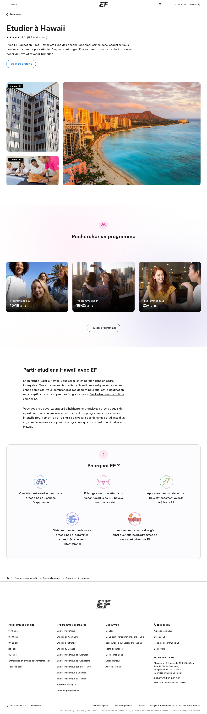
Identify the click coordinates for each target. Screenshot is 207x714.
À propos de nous (163, 631)
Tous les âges (15, 666)
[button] (12, 4)
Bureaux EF (159, 637)
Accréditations (113, 666)
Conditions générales (122, 705)
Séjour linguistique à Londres (71, 672)
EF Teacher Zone (114, 654)
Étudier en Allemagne (67, 637)
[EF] (103, 4)
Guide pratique (112, 660)
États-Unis (15, 14)
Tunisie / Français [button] (16, 705)
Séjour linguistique (66, 631)
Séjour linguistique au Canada (71, 678)
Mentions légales (100, 705)
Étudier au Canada (66, 648)
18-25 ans (13, 642)
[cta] (103, 328)
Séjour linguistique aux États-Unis (74, 666)
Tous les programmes (68, 690)
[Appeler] (185, 4)
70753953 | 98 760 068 (167, 678)
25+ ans (12, 648)
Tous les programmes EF (166, 642)
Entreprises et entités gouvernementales (29, 660)
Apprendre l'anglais (66, 684)
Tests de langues (114, 648)
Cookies (141, 705)
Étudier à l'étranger (66, 642)
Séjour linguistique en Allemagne (73, 654)
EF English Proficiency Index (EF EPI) (124, 637)
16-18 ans (13, 637)
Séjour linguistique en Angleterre (73, 660)
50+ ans (12, 654)
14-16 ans (13, 631)
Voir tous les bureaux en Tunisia (170, 682)
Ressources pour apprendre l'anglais (123, 642)
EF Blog (109, 631)
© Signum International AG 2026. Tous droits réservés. (175, 705)
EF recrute (159, 648)
